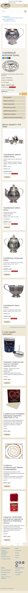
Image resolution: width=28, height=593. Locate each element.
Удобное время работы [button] (10, 110)
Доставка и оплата (5, 572)
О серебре (17, 574)
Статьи (17, 557)
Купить (24, 94)
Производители (19, 572)
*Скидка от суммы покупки (7, 90)
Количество (4, 91)
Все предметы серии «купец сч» (18, 327)
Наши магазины (5, 548)
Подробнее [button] (7, 177)
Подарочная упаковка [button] (10, 114)
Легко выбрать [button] (8, 97)
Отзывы (17, 552)
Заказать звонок (5, 558)
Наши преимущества (6, 570)
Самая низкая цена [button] (9, 104)
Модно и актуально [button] (9, 100)
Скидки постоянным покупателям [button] (13, 117)
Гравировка (4, 574)
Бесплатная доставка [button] (9, 107)
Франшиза (17, 570)
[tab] (14, 97)
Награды (17, 555)
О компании (18, 550)
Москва (3, 550)
